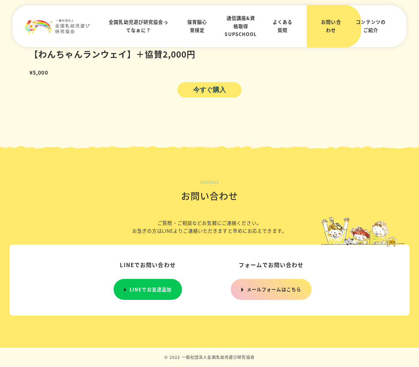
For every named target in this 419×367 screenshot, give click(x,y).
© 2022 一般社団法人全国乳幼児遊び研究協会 (209, 357)
